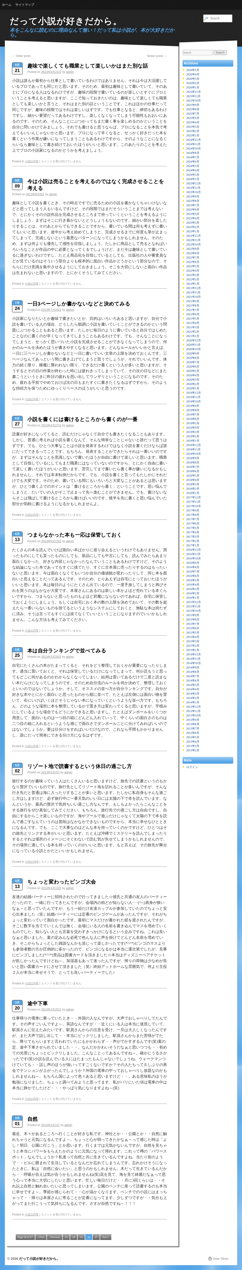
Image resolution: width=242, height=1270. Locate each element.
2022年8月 (192, 253)
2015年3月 (192, 641)
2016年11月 (193, 554)
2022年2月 (192, 279)
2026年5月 (192, 70)
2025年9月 (192, 105)
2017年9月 (192, 510)
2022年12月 (193, 235)
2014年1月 (192, 702)
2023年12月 (193, 183)
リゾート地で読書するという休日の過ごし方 (79, 766)
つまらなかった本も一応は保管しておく (74, 535)
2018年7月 (192, 467)
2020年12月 (193, 340)
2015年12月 (193, 602)
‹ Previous (54, 1237)
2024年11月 (193, 144)
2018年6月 (192, 471)
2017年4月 (192, 532)
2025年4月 (192, 122)
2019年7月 (192, 414)
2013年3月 (192, 746)
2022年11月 (193, 240)
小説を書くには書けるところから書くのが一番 (82, 419)
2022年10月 (193, 244)
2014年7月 (192, 676)
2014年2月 (192, 698)
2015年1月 (192, 650)
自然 (32, 1119)
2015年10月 (193, 610)
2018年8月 (192, 462)
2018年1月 (192, 493)
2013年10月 (193, 715)
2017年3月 (192, 536)
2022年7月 (192, 257)
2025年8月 (192, 109)
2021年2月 (192, 331)
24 (73, 1237)
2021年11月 (193, 292)
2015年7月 (192, 624)
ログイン (192, 767)
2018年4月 (192, 480)
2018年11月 (193, 449)
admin (70, 72)
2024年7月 (192, 157)
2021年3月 (192, 327)
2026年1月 (192, 87)
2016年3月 (192, 589)
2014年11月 (193, 658)
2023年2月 (192, 227)
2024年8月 (192, 153)
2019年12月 (193, 392)
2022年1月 (192, 283)
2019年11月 (193, 397)
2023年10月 (193, 192)
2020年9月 (192, 353)
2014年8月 (192, 672)
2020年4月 (192, 375)
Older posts (21, 56)
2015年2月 (192, 645)
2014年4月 (192, 689)
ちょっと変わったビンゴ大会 (61, 882)
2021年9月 (192, 301)
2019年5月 (192, 423)
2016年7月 (192, 571)
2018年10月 (193, 453)
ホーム (6, 5)
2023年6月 (192, 209)
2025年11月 (193, 96)
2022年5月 (192, 266)
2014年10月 (193, 663)
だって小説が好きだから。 (66, 21)
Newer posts (157, 56)
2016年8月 (192, 567)
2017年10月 (193, 506)
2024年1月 (192, 179)
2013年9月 (192, 719)
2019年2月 (192, 436)
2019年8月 (192, 410)
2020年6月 (192, 366)
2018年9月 (192, 458)
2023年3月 (192, 222)
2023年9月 (192, 196)
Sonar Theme (220, 1258)
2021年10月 (193, 296)
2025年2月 (192, 131)
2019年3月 (192, 432)
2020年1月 (192, 388)
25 (81, 1237)
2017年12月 (193, 497)
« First (41, 1237)
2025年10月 (193, 100)
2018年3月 (192, 484)
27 (96, 1237)
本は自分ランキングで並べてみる (66, 650)
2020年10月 (193, 349)
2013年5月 (192, 737)
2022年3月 (192, 275)
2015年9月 (192, 615)
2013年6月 (192, 733)
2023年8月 (192, 201)
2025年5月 (192, 118)
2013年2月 (192, 750)
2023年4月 (192, 218)
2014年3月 (192, 693)
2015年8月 (192, 619)
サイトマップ (24, 5)
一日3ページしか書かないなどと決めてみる (78, 303)
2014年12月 (193, 654)
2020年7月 (192, 362)
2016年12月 (193, 549)
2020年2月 (192, 384)
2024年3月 (192, 174)
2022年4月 (192, 270)
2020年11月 (193, 344)
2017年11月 (193, 501)
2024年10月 (193, 148)
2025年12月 (193, 92)
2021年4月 (192, 323)
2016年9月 (192, 562)
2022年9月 (192, 249)
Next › (105, 1237)
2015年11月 (193, 606)
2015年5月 (192, 632)
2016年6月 (192, 576)
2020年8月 (192, 358)
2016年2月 (192, 593)
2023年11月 (193, 187)
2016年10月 (193, 558)
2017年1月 (192, 545)
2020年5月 (192, 371)
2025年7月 (192, 113)
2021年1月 (192, 336)
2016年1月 (192, 597)
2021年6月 (192, 314)
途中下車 (37, 1003)
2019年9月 (192, 406)
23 (66, 1237)
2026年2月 (192, 83)
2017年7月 (192, 519)
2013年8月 (192, 724)
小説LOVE (31, 161)
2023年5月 (192, 214)
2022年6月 (192, 262)
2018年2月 (192, 488)
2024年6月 (192, 161)
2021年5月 (192, 318)
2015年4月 (192, 637)
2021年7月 (192, 310)
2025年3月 (192, 126)
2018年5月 (192, 475)
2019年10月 (193, 401)
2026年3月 (192, 78)
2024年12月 (193, 139)
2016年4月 (192, 584)
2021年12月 (193, 288)
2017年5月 (192, 528)
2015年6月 (192, 628)
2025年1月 (192, 135)
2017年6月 (192, 523)
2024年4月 (192, 170)
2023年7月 (192, 205)
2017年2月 (192, 541)
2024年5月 (192, 166)
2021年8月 (192, 305)
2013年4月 (192, 741)
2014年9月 (192, 667)
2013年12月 (193, 706)
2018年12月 (193, 445)
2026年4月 (192, 74)
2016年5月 (192, 580)
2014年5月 (192, 685)
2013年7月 (192, 728)
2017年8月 (192, 515)
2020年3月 (192, 379)
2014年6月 (192, 680)
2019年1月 (192, 440)
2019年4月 (192, 427)
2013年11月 (193, 711)
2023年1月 (192, 231)
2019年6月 (192, 419)
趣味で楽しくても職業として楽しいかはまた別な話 (87, 66)
